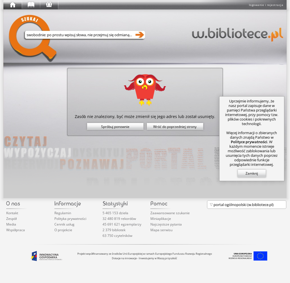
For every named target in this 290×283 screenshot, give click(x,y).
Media (11, 224)
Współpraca (15, 230)
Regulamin (62, 213)
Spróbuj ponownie (115, 126)
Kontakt (12, 213)
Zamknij (252, 173)
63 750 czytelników (117, 235)
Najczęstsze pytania (166, 224)
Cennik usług (64, 224)
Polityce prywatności (249, 141)
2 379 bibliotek (114, 230)
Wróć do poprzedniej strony (175, 126)
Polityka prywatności (70, 218)
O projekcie (63, 230)
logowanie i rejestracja (266, 5)
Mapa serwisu (161, 230)
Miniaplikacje (160, 218)
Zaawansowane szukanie (170, 213)
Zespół (11, 218)
